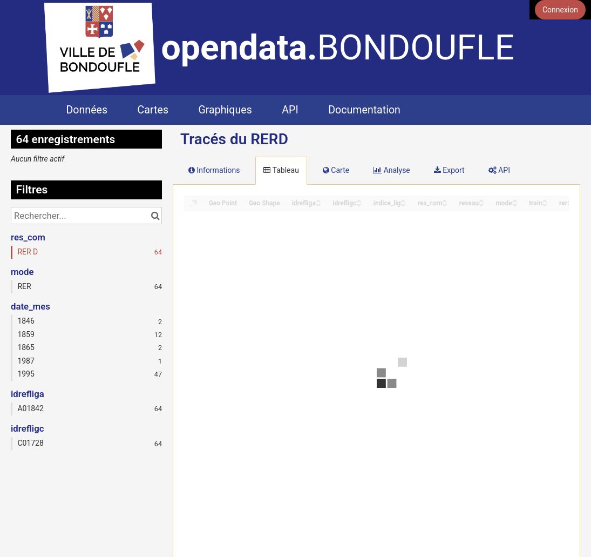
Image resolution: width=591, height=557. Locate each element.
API (290, 110)
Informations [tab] (214, 170)
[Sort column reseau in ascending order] (481, 200)
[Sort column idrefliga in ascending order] (318, 200)
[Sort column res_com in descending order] (444, 204)
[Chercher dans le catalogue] (155, 215)
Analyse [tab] (391, 170)
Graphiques (225, 110)
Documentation (364, 110)
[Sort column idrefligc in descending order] (359, 204)
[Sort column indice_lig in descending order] (403, 204)
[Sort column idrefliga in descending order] (318, 204)
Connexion (560, 9)
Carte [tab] (336, 170)
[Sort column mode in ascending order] (515, 200)
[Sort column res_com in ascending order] (444, 200)
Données (87, 110)
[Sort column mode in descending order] (515, 204)
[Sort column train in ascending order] (544, 200)
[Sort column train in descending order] (544, 204)
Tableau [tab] (280, 170)
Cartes (153, 110)
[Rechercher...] (86, 215)
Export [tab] (449, 170)
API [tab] (499, 170)
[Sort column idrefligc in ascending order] (359, 200)
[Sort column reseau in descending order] (481, 204)
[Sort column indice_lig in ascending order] (403, 200)
